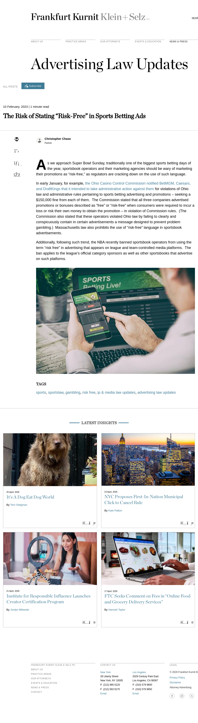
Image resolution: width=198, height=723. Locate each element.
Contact (36, 692)
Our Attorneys (110, 42)
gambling (72, 392)
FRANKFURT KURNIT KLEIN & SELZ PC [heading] (53, 665)
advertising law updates (156, 392)
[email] (16, 139)
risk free (88, 392)
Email (103, 693)
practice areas (76, 42)
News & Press (40, 688)
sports (41, 392)
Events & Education (148, 42)
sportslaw (55, 392)
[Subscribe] (32, 86)
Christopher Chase (58, 138)
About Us (37, 42)
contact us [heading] (107, 665)
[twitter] (16, 151)
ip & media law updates (116, 392)
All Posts (10, 86)
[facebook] (16, 175)
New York (105, 672)
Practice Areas (41, 674)
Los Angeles (139, 672)
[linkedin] (16, 163)
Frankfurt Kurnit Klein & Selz (90, 15)
